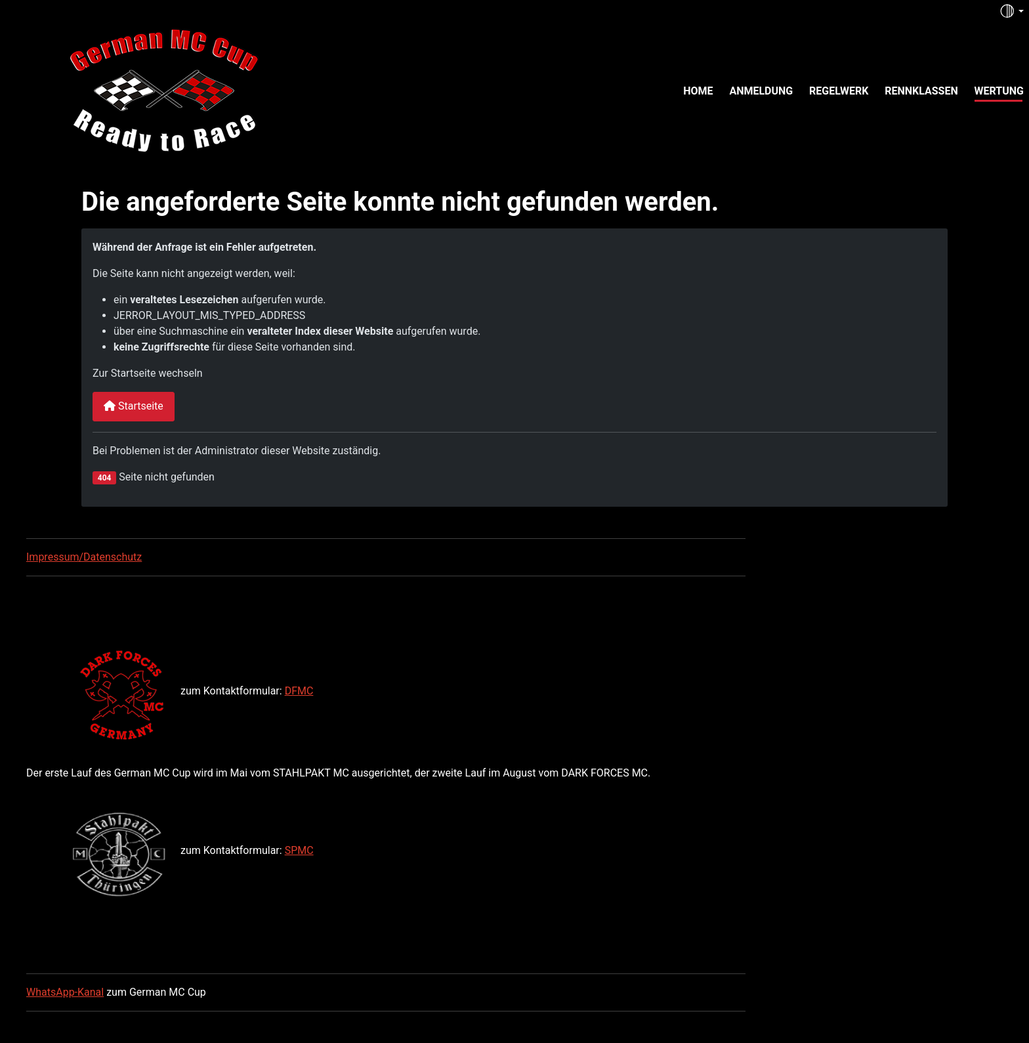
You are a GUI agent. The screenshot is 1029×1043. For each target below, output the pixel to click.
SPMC (299, 850)
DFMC (299, 691)
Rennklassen (921, 91)
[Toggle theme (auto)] (1011, 11)
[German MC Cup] (136, 89)
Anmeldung (761, 91)
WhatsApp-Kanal (65, 992)
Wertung (999, 91)
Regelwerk (838, 91)
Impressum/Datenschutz (84, 557)
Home (698, 91)
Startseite (133, 406)
